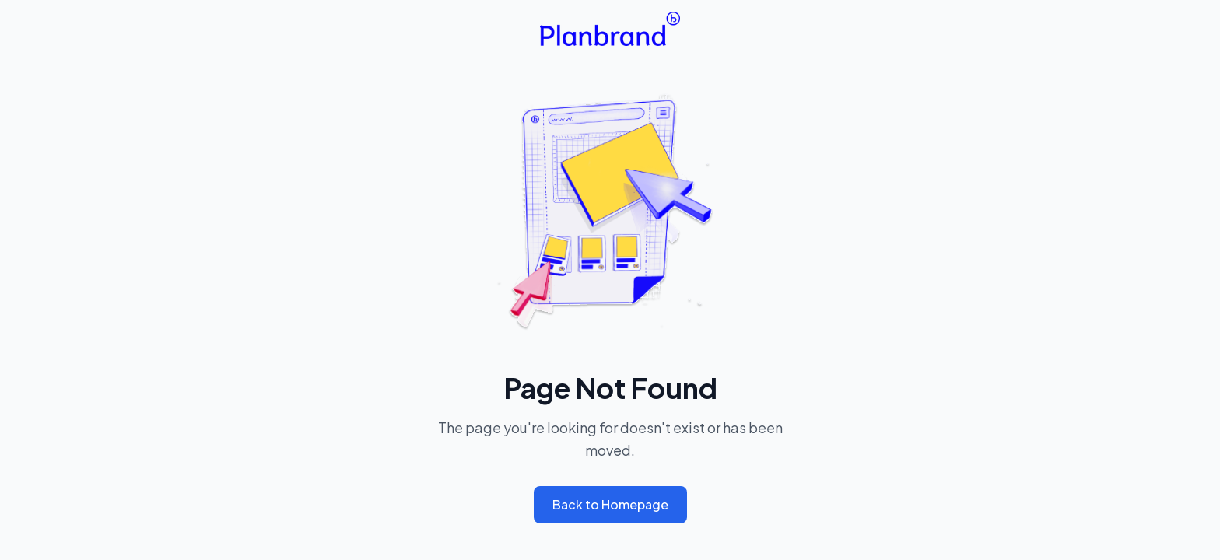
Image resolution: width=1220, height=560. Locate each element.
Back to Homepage (610, 504)
